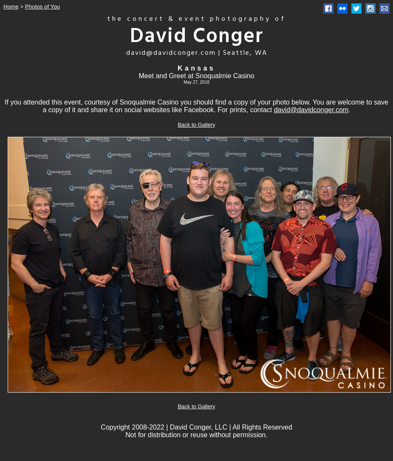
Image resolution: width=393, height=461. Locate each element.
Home (11, 6)
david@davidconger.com (311, 109)
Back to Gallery (196, 125)
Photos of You (42, 6)
